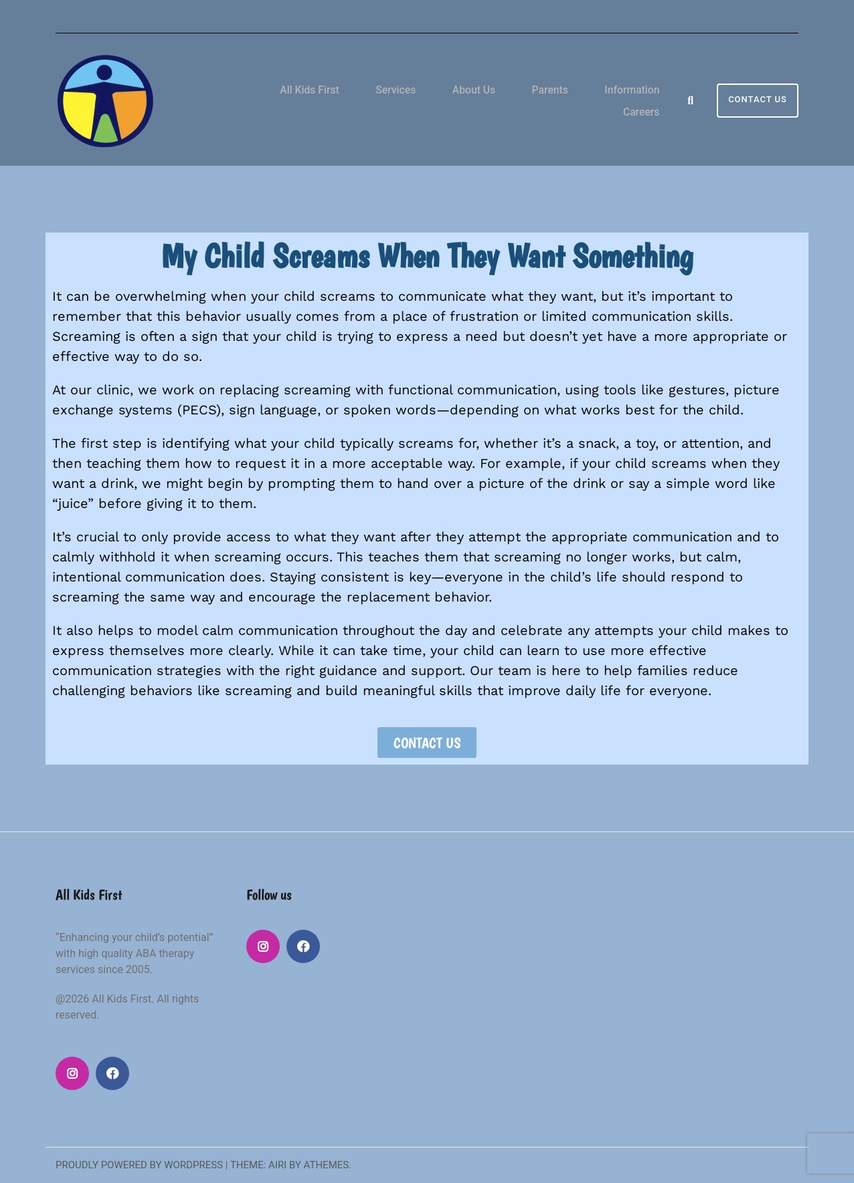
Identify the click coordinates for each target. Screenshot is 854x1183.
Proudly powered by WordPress (139, 1165)
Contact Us (757, 99)
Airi (277, 1165)
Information (575, 99)
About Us (439, 99)
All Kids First (296, 99)
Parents (504, 99)
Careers (647, 99)
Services (371, 99)
